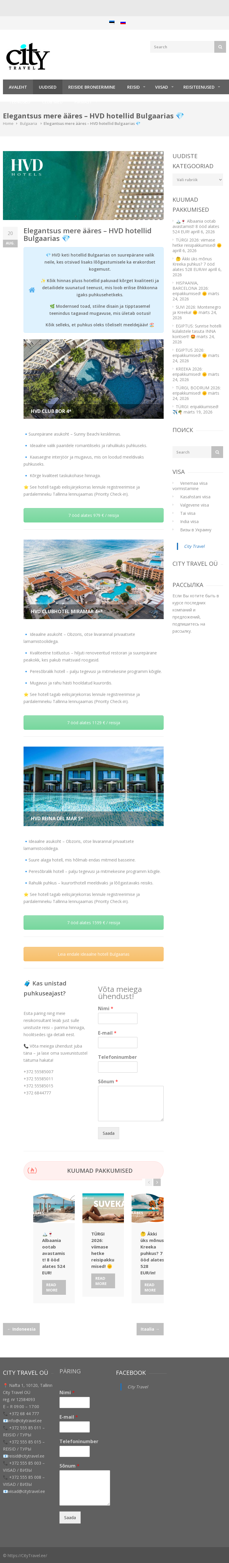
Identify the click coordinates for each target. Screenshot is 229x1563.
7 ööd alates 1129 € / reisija (93, 722)
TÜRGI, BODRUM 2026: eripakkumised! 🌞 (196, 390)
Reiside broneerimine (91, 87)
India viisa (189, 521)
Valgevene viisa (194, 505)
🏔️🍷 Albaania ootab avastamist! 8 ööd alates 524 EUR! (195, 226)
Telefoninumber (117, 1057)
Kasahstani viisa (195, 497)
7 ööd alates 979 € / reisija (93, 515)
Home (8, 123)
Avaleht (18, 87)
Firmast (83, 102)
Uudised (48, 87)
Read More (51, 1287)
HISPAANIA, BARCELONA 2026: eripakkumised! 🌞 (190, 288)
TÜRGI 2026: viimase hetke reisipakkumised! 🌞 (197, 242)
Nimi (105, 1008)
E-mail (107, 1033)
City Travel (194, 546)
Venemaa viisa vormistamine (190, 485)
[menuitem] (111, 22)
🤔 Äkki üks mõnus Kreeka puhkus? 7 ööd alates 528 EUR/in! (193, 264)
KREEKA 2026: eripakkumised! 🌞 (189, 371)
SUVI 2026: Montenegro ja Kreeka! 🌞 (196, 309)
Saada (109, 1133)
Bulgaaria (28, 123)
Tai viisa (187, 513)
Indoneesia (21, 1329)
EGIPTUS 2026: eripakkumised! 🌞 (189, 352)
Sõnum (108, 1082)
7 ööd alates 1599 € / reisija (93, 922)
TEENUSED (19, 102)
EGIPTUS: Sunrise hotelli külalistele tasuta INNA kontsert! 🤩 (196, 331)
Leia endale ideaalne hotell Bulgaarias (94, 954)
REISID (133, 87)
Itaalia (150, 1329)
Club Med (52, 102)
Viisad (161, 87)
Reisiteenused (199, 87)
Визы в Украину (195, 529)
